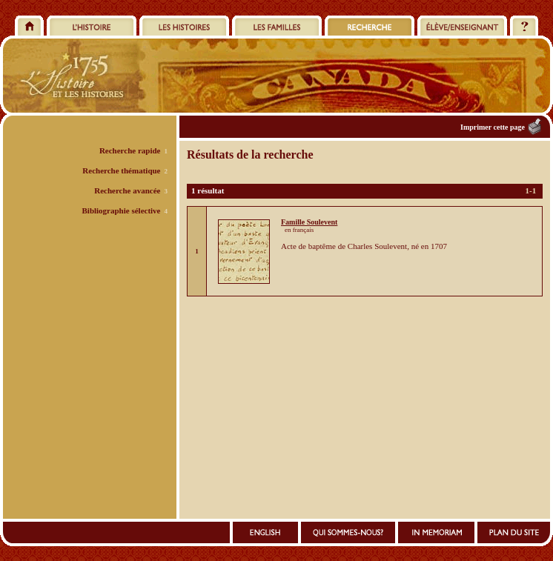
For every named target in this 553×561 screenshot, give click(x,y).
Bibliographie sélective (121, 210)
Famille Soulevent (309, 222)
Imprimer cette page (492, 127)
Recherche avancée (127, 190)
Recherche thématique (121, 170)
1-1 (531, 190)
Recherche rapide (130, 150)
